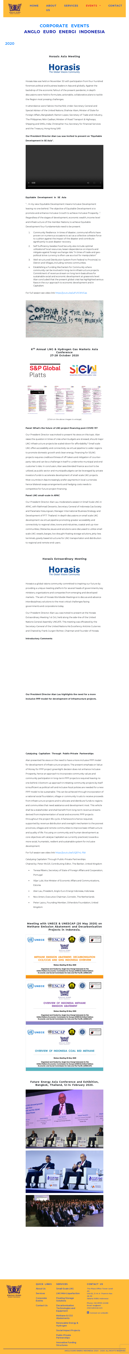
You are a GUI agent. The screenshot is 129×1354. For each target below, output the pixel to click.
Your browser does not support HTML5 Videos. (64, 167)
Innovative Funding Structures (66, 1343)
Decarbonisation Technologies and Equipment (65, 1308)
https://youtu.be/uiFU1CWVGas (71, 293)
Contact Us (42, 1305)
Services (71, 5)
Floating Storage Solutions (65, 1299)
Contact (115, 5)
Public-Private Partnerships (63, 1336)
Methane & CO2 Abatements (64, 1317)
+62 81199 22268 (101, 1303)
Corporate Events (41, 1299)
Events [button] (92, 5)
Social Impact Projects (68, 1330)
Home (34, 5)
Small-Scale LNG (65, 1288)
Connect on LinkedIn (99, 1313)
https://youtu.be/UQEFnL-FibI (70, 852)
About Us (51, 8)
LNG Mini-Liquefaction (68, 1293)
